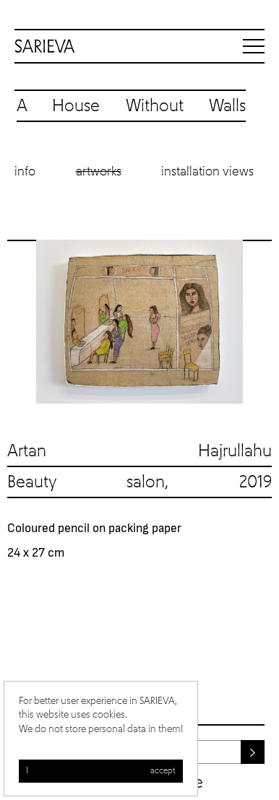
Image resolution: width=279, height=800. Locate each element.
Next (257, 322)
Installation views (207, 171)
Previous (21, 322)
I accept (101, 771)
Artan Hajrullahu (139, 451)
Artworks (98, 171)
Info (24, 171)
